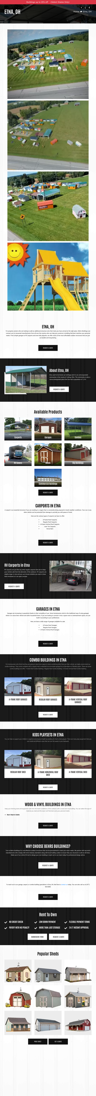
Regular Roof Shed (18, 773)
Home (76, 12)
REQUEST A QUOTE (48, 348)
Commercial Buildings (48, 483)
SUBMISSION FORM (37, 939)
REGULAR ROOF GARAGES (48, 700)
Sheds (48, 463)
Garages (48, 437)
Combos (78, 437)
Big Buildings (78, 463)
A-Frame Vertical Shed (78, 773)
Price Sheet (37, 1044)
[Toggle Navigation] (93, 7)
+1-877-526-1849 (85, 8)
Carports (18, 437)
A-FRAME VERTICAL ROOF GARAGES (78, 701)
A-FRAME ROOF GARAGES (18, 700)
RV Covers (18, 463)
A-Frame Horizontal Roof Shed (48, 774)
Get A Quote (59, 1044)
